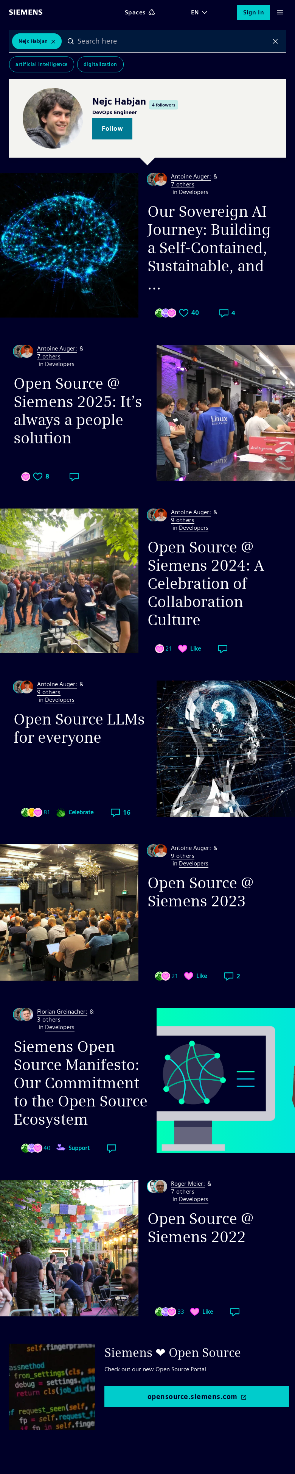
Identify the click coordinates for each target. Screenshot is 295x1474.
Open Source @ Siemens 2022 (200, 1228)
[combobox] (173, 41)
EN (195, 12)
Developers (193, 192)
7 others (182, 185)
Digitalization (100, 64)
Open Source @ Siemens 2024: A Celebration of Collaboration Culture (206, 583)
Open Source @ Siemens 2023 (200, 892)
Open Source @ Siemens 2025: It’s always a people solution (78, 410)
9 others (182, 520)
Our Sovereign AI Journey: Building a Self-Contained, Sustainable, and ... (209, 247)
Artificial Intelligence (42, 64)
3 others (49, 1020)
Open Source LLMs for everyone (79, 728)
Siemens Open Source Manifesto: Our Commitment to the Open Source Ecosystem (81, 1082)
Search (71, 41)
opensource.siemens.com (193, 1396)
